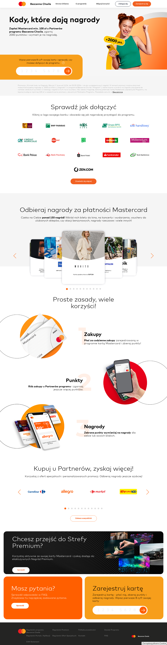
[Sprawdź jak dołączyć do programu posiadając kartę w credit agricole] (27, 140)
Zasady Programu (111, 630)
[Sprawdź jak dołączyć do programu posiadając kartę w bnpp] (55, 125)
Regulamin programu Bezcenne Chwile (35, 631)
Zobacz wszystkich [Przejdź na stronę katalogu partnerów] (83, 518)
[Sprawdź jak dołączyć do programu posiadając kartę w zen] (83, 169)
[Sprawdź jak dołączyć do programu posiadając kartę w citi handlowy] (140, 125)
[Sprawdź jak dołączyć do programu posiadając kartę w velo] (83, 140)
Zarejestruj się (142, 4)
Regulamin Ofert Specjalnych (64, 637)
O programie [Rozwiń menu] (82, 4)
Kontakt (81, 636)
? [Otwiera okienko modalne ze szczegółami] (63, 63)
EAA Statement (37, 641)
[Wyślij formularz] (67, 71)
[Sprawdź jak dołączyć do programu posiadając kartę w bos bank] (83, 125)
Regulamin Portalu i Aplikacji (39, 637)
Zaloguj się (123, 4)
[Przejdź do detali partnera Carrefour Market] (98, 493)
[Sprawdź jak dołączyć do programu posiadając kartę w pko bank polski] (83, 155)
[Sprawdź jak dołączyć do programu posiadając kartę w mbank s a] (112, 140)
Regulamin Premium (64, 631)
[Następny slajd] (151, 255)
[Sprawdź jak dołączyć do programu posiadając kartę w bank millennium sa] (140, 140)
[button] (67, 289)
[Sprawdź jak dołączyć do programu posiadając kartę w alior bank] (27, 125)
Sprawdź (21, 570)
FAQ (106, 636)
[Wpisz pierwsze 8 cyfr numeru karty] (44, 71)
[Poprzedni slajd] (16, 255)
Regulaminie (118, 92)
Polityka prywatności (91, 631)
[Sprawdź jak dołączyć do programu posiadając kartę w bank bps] (112, 125)
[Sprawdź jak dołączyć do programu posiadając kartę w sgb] (140, 155)
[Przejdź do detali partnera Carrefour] (37, 493)
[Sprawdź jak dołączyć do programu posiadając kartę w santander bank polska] (112, 155)
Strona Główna (62, 4)
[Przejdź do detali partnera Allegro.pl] (68, 493)
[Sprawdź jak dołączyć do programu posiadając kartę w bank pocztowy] (55, 155)
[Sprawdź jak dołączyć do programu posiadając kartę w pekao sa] (27, 155)
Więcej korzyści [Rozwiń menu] (103, 4)
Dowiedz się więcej (83, 181)
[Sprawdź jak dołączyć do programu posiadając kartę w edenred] (55, 140)
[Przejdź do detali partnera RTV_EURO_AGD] (129, 493)
